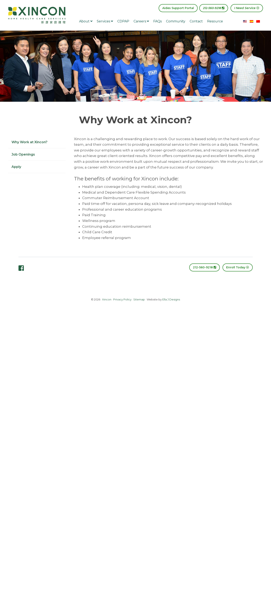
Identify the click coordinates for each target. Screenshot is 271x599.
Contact (196, 21)
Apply (16, 167)
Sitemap (139, 299)
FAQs (157, 21)
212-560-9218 (213, 8)
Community (175, 21)
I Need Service (246, 8)
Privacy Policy (122, 299)
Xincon (106, 299)
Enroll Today (237, 267)
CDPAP (123, 21)
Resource (215, 21)
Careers (141, 21)
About (85, 21)
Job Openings (23, 154)
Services (105, 21)
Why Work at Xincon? (29, 142)
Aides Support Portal (178, 8)
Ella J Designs (171, 299)
